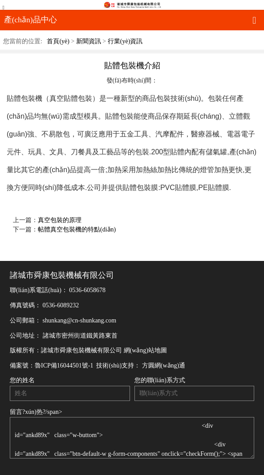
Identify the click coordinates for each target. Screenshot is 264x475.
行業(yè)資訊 (125, 41)
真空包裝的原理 (59, 220)
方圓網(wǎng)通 (163, 365)
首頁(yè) (58, 41)
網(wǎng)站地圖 (145, 350)
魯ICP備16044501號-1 (64, 365)
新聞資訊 (88, 41)
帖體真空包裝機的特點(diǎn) (77, 229)
